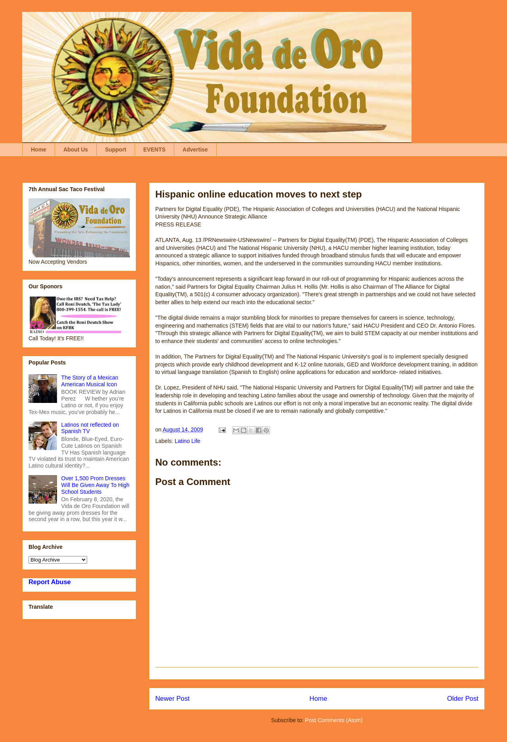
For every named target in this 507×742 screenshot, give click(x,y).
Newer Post (172, 698)
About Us (75, 149)
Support (115, 149)
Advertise (195, 149)
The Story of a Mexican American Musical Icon (89, 380)
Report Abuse (50, 581)
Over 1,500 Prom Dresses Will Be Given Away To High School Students (95, 485)
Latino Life (187, 441)
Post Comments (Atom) (333, 720)
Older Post (462, 698)
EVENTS (154, 149)
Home (38, 149)
